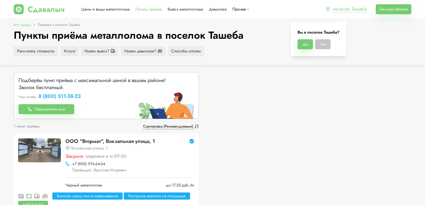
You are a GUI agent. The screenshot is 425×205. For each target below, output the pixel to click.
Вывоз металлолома (185, 9)
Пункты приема (148, 9)
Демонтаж (218, 9)
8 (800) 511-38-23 (59, 96)
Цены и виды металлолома (105, 9)
